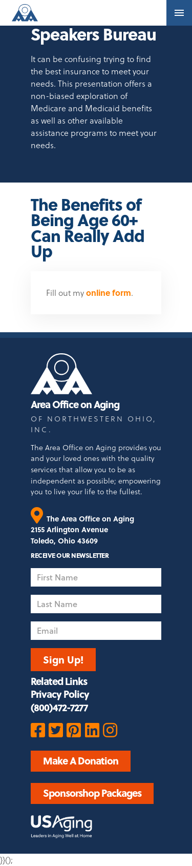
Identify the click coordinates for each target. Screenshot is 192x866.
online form (108, 292)
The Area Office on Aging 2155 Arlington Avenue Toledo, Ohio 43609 (82, 529)
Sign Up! (63, 659)
